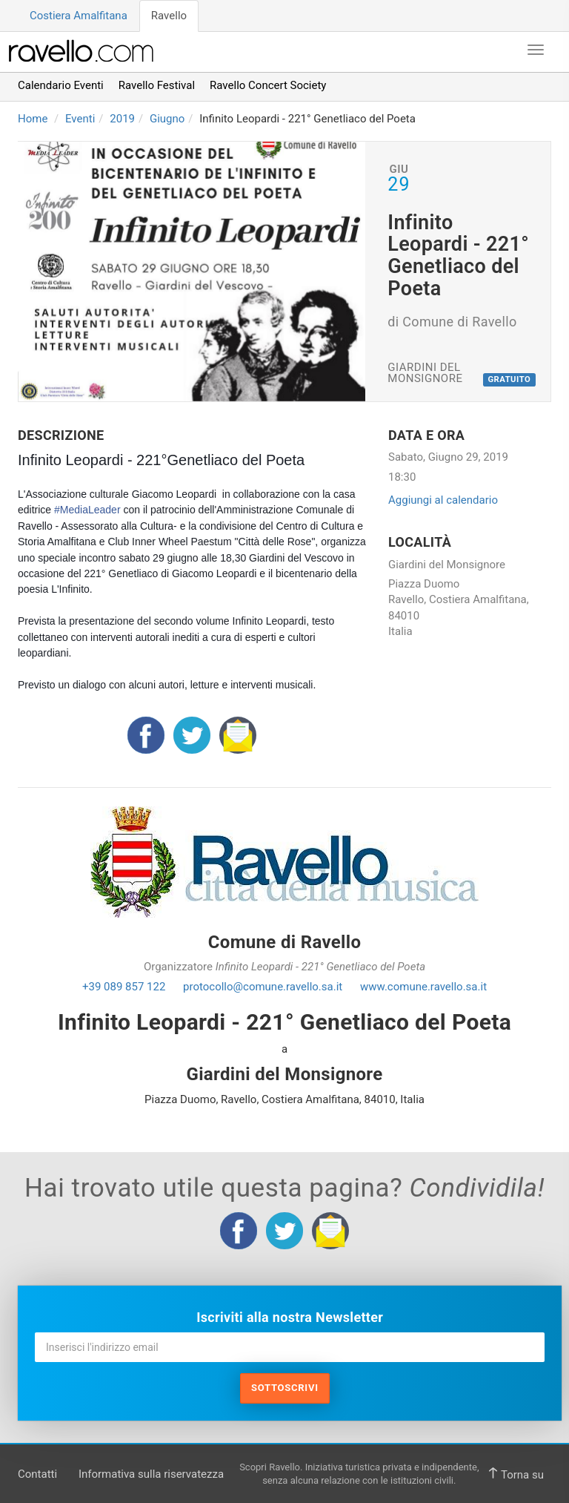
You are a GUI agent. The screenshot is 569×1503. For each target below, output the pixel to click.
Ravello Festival (157, 85)
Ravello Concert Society (268, 85)
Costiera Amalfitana (78, 15)
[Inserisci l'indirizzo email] (290, 1347)
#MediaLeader (87, 510)
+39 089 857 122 (123, 986)
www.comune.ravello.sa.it (423, 986)
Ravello (169, 15)
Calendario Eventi (61, 85)
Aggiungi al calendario (443, 500)
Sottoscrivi (285, 1387)
